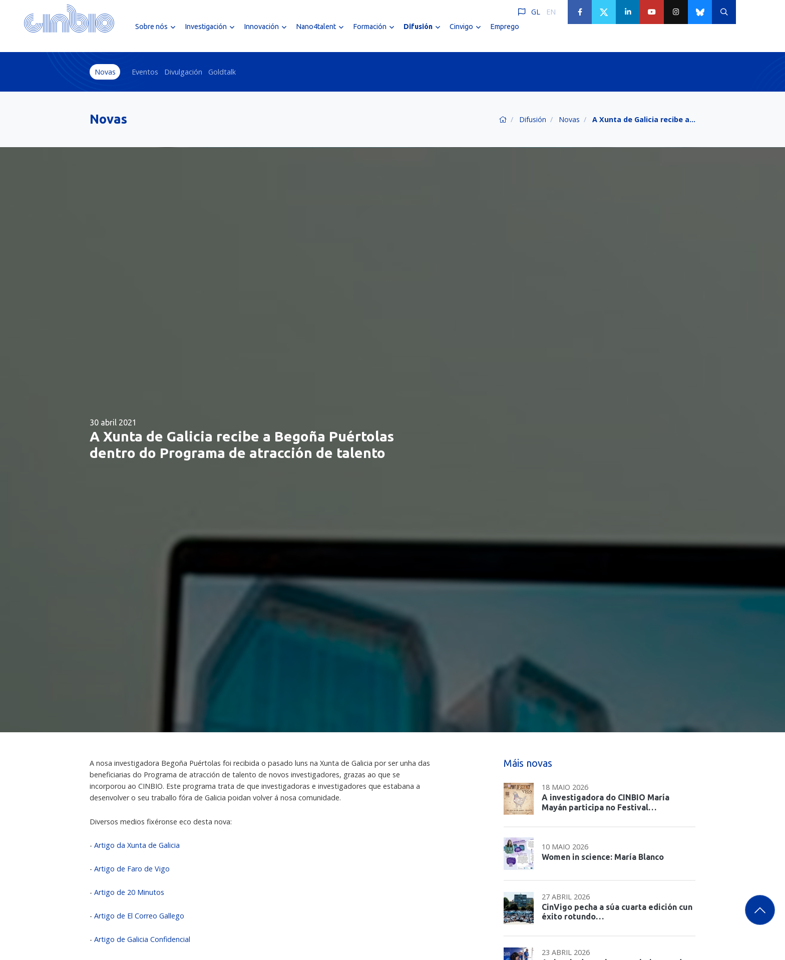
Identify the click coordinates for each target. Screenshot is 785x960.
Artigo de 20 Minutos (128, 892)
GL (535, 12)
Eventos (145, 72)
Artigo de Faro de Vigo (132, 868)
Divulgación (183, 72)
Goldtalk (222, 72)
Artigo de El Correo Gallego (139, 915)
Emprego (504, 34)
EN (551, 12)
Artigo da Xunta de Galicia (137, 845)
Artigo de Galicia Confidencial (142, 939)
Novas (105, 72)
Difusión (532, 119)
